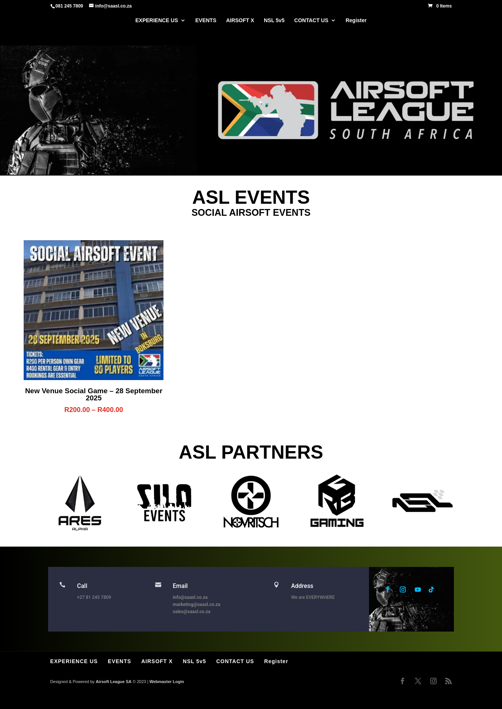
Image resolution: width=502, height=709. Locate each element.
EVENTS (205, 20)
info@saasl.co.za (190, 597)
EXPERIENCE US (156, 20)
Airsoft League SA (114, 681)
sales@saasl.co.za (191, 611)
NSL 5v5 (274, 20)
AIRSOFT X (240, 20)
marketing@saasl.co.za (196, 604)
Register (356, 20)
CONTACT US (311, 20)
